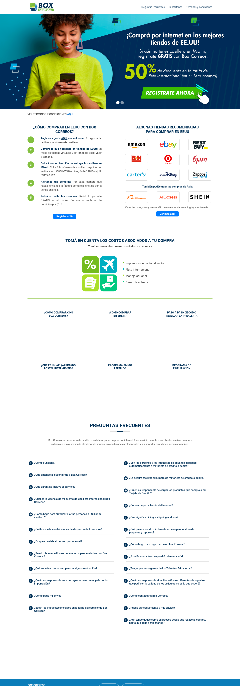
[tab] (72, 463)
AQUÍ (64, 138)
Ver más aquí (167, 213)
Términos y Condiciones (199, 6)
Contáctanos (175, 6)
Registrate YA (64, 216)
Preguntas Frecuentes (153, 6)
